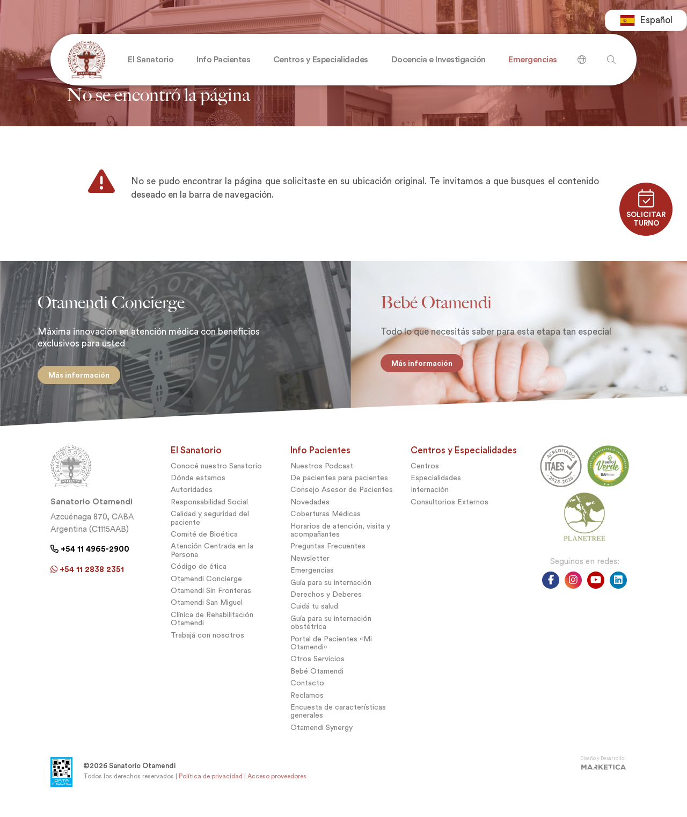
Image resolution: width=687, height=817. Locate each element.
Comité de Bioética (204, 543)
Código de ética (198, 575)
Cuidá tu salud (314, 615)
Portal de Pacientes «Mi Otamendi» (331, 651)
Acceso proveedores (276, 784)
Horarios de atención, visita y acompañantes (340, 538)
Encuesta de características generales (338, 719)
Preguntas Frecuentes (328, 555)
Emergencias (312, 579)
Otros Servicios (317, 667)
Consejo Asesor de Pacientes (341, 498)
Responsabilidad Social (209, 510)
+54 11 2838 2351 (87, 577)
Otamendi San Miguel (207, 611)
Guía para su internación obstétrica (330, 631)
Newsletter (310, 566)
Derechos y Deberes (326, 602)
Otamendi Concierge (206, 587)
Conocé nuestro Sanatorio (216, 474)
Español (646, 21)
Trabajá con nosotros (207, 643)
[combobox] (646, 21)
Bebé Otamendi (317, 679)
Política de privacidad (211, 784)
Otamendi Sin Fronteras (211, 599)
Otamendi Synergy (321, 736)
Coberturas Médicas (325, 522)
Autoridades (192, 498)
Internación (430, 498)
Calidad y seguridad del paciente (210, 526)
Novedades (310, 510)
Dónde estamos (198, 486)
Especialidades (436, 486)
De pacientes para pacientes (339, 486)
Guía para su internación (330, 591)
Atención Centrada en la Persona (212, 559)
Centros (425, 474)
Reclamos (307, 703)
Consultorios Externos (449, 510)
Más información (73, 375)
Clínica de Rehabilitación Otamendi (212, 627)
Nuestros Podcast (321, 474)
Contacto (307, 692)
